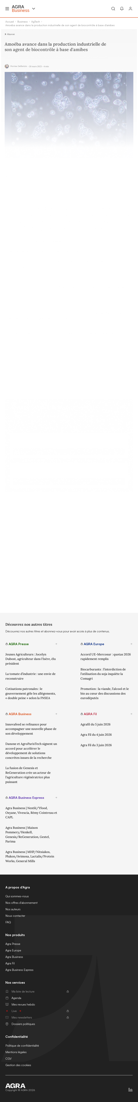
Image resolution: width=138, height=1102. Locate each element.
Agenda (13, 998)
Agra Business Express (19, 970)
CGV (8, 1058)
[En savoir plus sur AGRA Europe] (131, 644)
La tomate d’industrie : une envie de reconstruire (30, 676)
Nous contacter (15, 915)
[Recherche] (113, 8)
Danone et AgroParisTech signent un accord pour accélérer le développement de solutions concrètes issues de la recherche (31, 751)
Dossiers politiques (20, 1024)
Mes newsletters (37, 1017)
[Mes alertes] (122, 8)
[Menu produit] (33, 9)
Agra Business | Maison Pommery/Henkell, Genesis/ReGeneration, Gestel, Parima (27, 835)
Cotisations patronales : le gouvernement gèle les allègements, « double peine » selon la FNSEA (30, 693)
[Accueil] (20, 1085)
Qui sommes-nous (17, 896)
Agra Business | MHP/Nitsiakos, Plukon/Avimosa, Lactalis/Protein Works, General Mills (29, 856)
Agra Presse (12, 944)
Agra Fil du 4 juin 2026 (96, 735)
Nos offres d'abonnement (21, 903)
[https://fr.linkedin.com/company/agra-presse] (130, 1090)
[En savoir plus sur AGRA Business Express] (56, 797)
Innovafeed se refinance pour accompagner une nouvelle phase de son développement (30, 729)
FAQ (8, 922)
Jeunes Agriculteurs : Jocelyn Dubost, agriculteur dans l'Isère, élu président (30, 659)
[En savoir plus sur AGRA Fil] (131, 714)
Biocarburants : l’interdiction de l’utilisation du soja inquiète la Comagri (103, 673)
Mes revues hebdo (20, 1004)
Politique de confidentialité (22, 1045)
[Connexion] (130, 8)
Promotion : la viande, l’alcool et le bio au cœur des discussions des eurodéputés (104, 693)
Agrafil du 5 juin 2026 (95, 724)
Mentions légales (16, 1052)
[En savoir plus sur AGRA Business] (56, 714)
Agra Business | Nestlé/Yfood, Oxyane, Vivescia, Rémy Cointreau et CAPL (31, 812)
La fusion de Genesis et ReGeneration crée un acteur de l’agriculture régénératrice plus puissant (28, 775)
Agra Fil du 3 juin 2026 (96, 745)
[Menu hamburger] (7, 8)
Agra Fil (10, 963)
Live (37, 1011)
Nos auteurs (12, 909)
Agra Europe (13, 950)
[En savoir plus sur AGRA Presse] (56, 644)
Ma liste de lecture (37, 991)
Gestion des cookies (18, 1065)
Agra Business (14, 957)
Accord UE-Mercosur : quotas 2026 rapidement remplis (105, 656)
